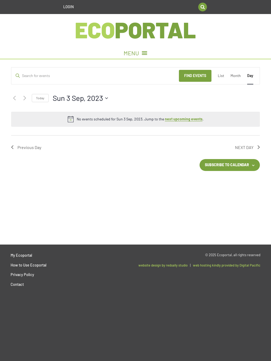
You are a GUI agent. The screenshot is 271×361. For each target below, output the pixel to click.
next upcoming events (183, 119)
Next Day (247, 147)
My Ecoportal (21, 255)
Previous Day (26, 147)
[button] (202, 7)
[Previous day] (14, 98)
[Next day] (24, 98)
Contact (17, 284)
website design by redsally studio (163, 265)
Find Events (195, 75)
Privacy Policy (22, 274)
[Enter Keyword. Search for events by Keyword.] (95, 75)
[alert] (135, 119)
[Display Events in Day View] (250, 75)
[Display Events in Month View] (236, 75)
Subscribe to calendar (227, 165)
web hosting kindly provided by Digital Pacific (226, 265)
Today (40, 98)
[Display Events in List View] (221, 75)
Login (68, 6)
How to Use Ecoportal (28, 265)
